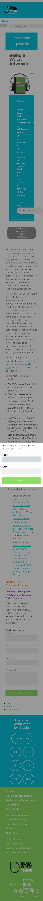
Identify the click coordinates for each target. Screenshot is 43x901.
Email (5, 467)
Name (5, 455)
